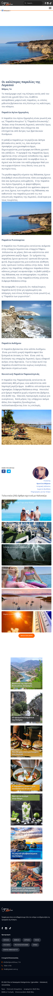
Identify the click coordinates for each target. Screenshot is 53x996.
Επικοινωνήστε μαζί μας (24, 992)
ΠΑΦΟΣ (37, 940)
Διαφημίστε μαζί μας (32, 989)
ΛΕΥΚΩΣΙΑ (6, 940)
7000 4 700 (7, 966)
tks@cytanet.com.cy (11, 969)
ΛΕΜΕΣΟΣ (17, 940)
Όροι (3, 989)
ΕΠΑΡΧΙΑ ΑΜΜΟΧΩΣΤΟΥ (10, 950)
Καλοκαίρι (41, 495)
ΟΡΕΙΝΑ (35, 945)
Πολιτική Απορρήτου (14, 989)
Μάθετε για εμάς (8, 992)
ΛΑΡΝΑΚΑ (27, 940)
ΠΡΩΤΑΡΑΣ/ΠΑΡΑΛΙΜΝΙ (21, 945)
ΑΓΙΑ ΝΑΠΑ (6, 945)
